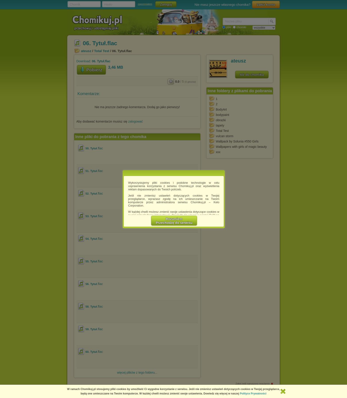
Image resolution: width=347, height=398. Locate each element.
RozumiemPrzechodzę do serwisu (174, 220)
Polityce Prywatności (253, 393)
